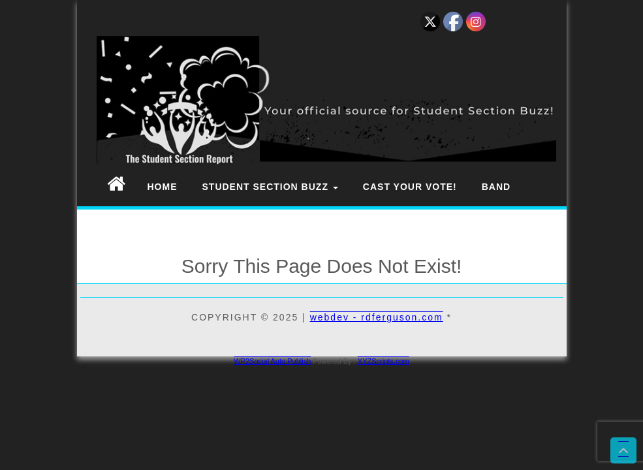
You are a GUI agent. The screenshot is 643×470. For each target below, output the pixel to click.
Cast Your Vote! (410, 186)
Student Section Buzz (270, 186)
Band (496, 186)
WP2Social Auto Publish (272, 361)
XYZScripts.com (383, 361)
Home (163, 186)
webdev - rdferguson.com (376, 317)
